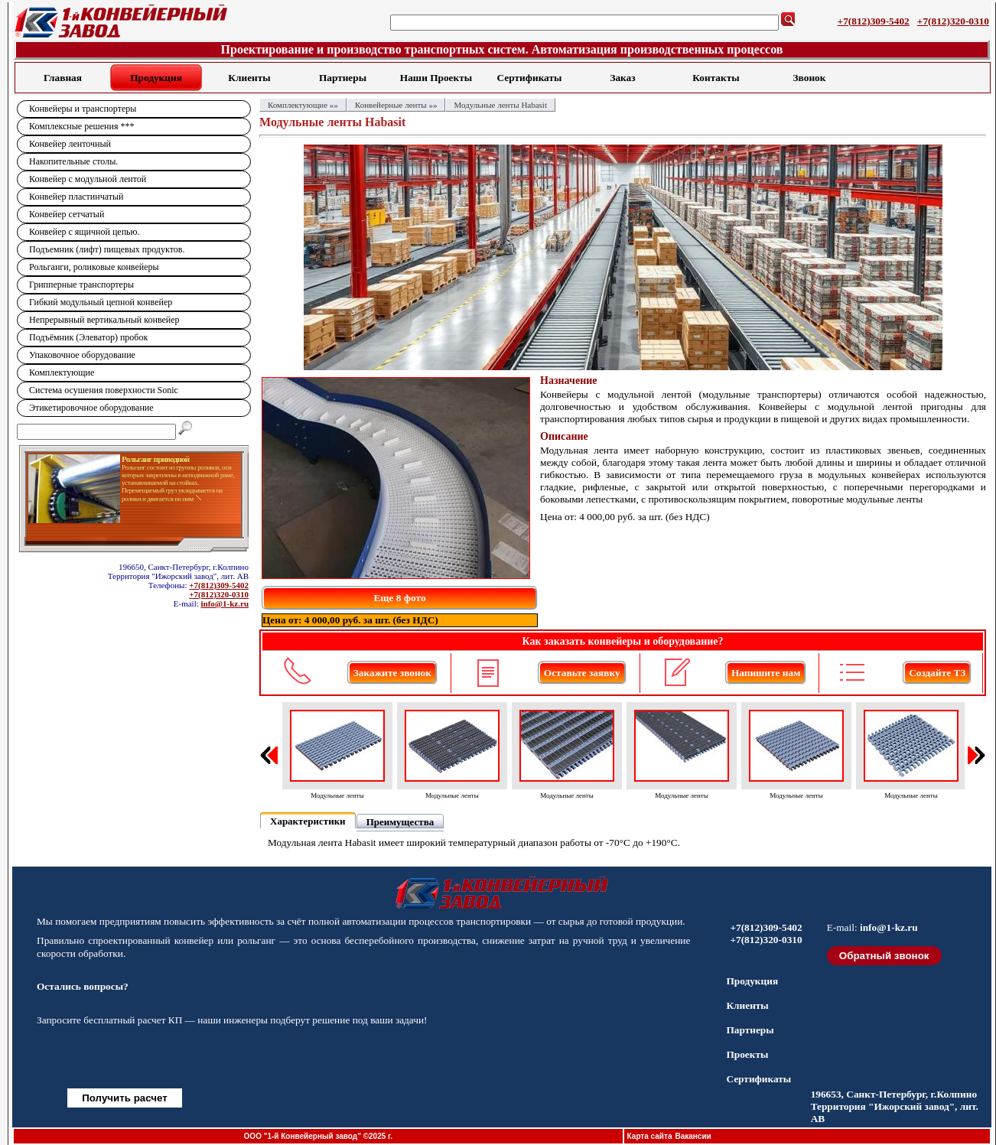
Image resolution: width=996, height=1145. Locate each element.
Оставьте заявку (582, 672)
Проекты (747, 1054)
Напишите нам (765, 672)
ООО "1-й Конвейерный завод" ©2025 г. (318, 1136)
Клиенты (249, 77)
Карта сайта (649, 1136)
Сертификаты (529, 77)
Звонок (809, 77)
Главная (63, 77)
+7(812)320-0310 (953, 21)
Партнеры (342, 77)
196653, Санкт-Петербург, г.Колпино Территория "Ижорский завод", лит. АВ (894, 1106)
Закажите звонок (392, 672)
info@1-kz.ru (225, 603)
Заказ (622, 77)
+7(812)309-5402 (874, 21)
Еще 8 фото (399, 597)
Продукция (156, 77)
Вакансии (693, 1136)
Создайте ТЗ (937, 672)
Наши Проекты (436, 77)
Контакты (715, 77)
